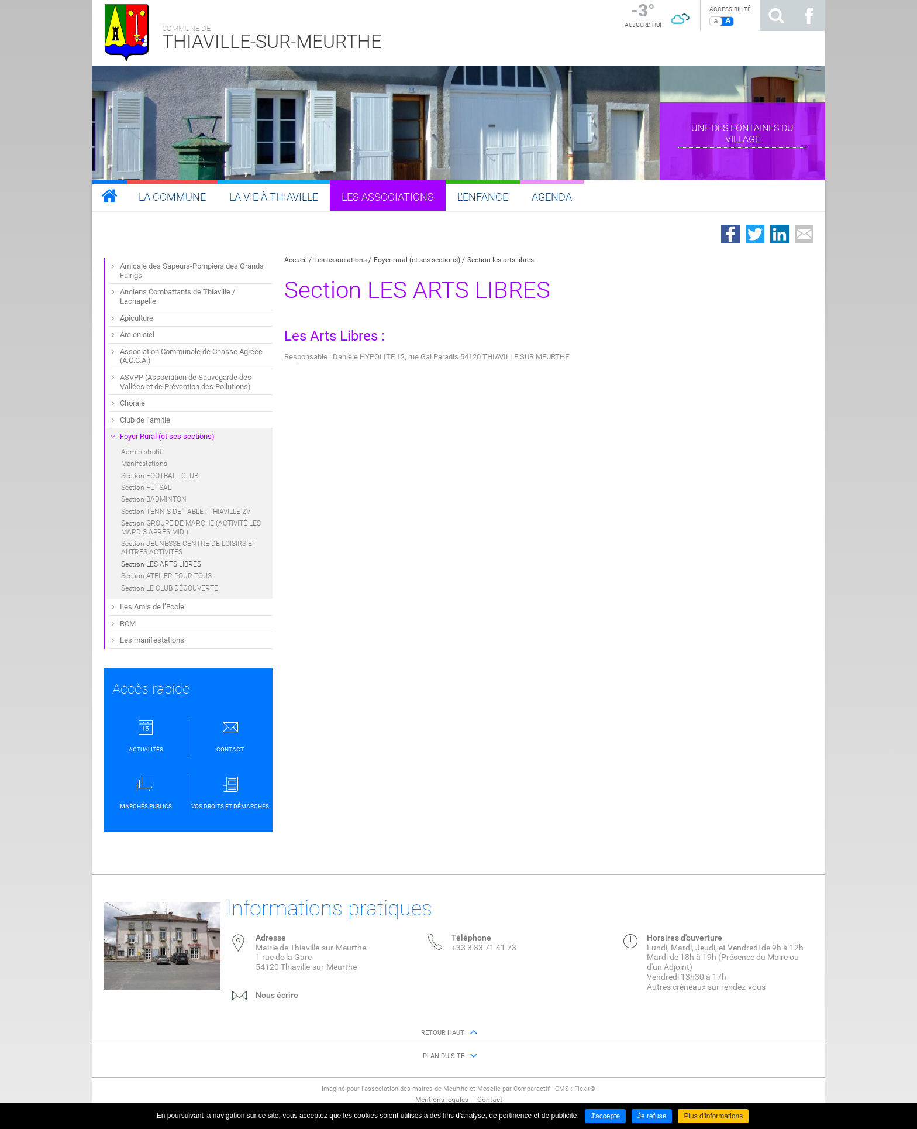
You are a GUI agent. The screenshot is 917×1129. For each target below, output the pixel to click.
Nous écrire (277, 995)
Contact (489, 1100)
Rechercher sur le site (776, 15)
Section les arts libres (500, 260)
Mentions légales (441, 1100)
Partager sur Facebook (730, 234)
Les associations (340, 260)
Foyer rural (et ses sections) (417, 260)
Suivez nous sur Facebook (808, 15)
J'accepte (605, 1116)
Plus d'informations (713, 1116)
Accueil (295, 260)
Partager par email (804, 234)
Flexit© (584, 1089)
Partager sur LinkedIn (779, 234)
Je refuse (651, 1116)
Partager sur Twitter (755, 234)
